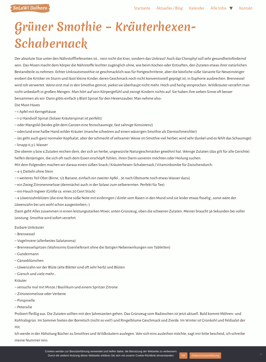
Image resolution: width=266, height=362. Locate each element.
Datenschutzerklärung (205, 355)
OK (183, 355)
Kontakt (245, 8)
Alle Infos (219, 8)
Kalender (196, 8)
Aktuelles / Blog (169, 8)
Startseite (142, 8)
